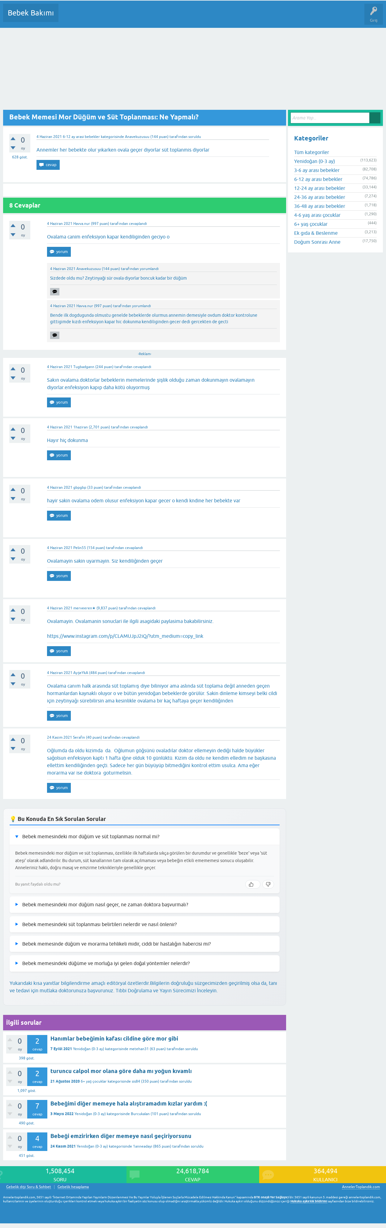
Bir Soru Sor (178, 17)
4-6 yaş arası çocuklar (317, 215)
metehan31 (139, 1049)
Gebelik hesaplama (73, 1187)
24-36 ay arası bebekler (319, 197)
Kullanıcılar (152, 17)
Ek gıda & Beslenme (316, 233)
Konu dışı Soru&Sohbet (215, 17)
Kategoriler (126, 17)
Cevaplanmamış (96, 17)
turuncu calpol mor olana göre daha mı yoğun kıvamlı (121, 1071)
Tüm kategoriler (311, 152)
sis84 (136, 1081)
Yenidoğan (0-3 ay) (88, 1049)
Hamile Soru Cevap (259, 17)
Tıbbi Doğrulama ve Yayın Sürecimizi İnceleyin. (167, 990)
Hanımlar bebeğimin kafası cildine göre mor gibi (114, 1038)
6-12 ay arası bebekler (81, 137)
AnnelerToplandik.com (361, 1187)
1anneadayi (142, 1146)
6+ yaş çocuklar (94, 1081)
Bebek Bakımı (31, 13)
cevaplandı (138, 223)
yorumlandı (149, 269)
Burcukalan (140, 1114)
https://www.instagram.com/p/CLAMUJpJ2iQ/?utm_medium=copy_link (125, 636)
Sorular (69, 17)
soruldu (194, 137)
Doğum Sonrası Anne (317, 242)
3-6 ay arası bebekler (317, 170)
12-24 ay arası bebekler (319, 188)
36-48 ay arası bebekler (319, 206)
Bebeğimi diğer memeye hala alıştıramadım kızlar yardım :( (128, 1103)
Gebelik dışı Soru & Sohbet (28, 1187)
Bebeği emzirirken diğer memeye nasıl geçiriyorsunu (120, 1136)
